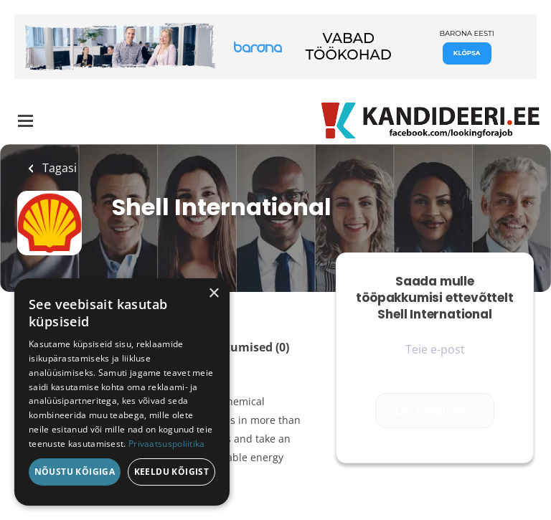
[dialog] (122, 392)
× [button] (213, 293)
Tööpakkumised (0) (235, 347)
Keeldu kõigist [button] (171, 471)
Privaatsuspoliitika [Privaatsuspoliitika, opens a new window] (166, 444)
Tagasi (58, 168)
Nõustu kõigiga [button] (75, 471)
